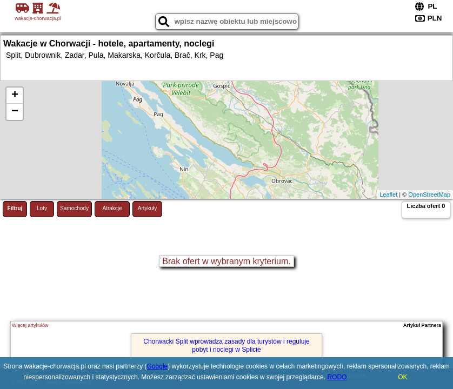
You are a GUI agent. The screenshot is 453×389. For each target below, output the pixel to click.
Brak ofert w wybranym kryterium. (226, 261)
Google (157, 366)
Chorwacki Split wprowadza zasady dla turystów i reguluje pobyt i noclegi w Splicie (226, 345)
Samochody (74, 208)
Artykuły (147, 208)
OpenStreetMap (429, 194)
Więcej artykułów (30, 325)
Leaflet (388, 194)
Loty (42, 208)
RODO (337, 377)
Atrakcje (112, 208)
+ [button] (14, 96)
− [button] (14, 112)
